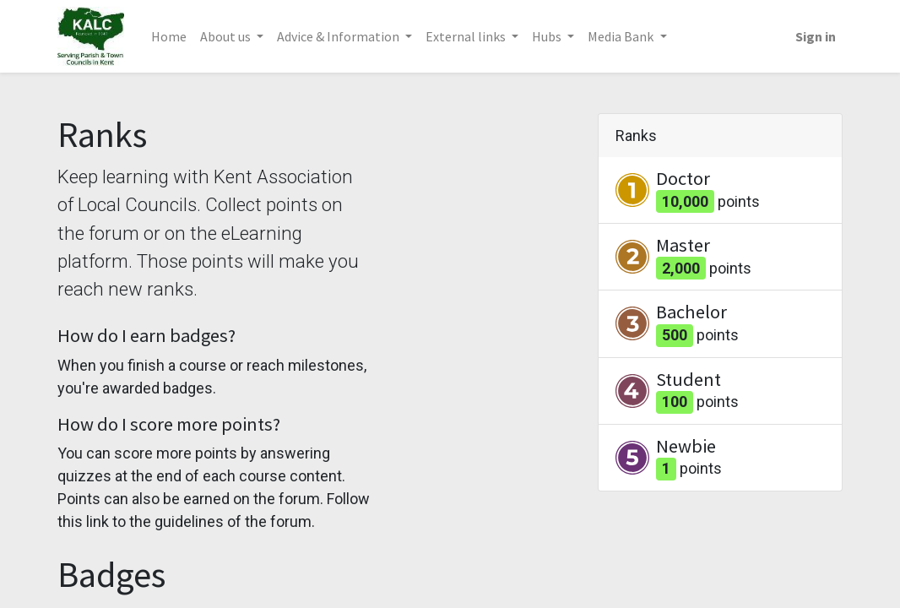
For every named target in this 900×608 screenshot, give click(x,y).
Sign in (815, 36)
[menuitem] (168, 36)
